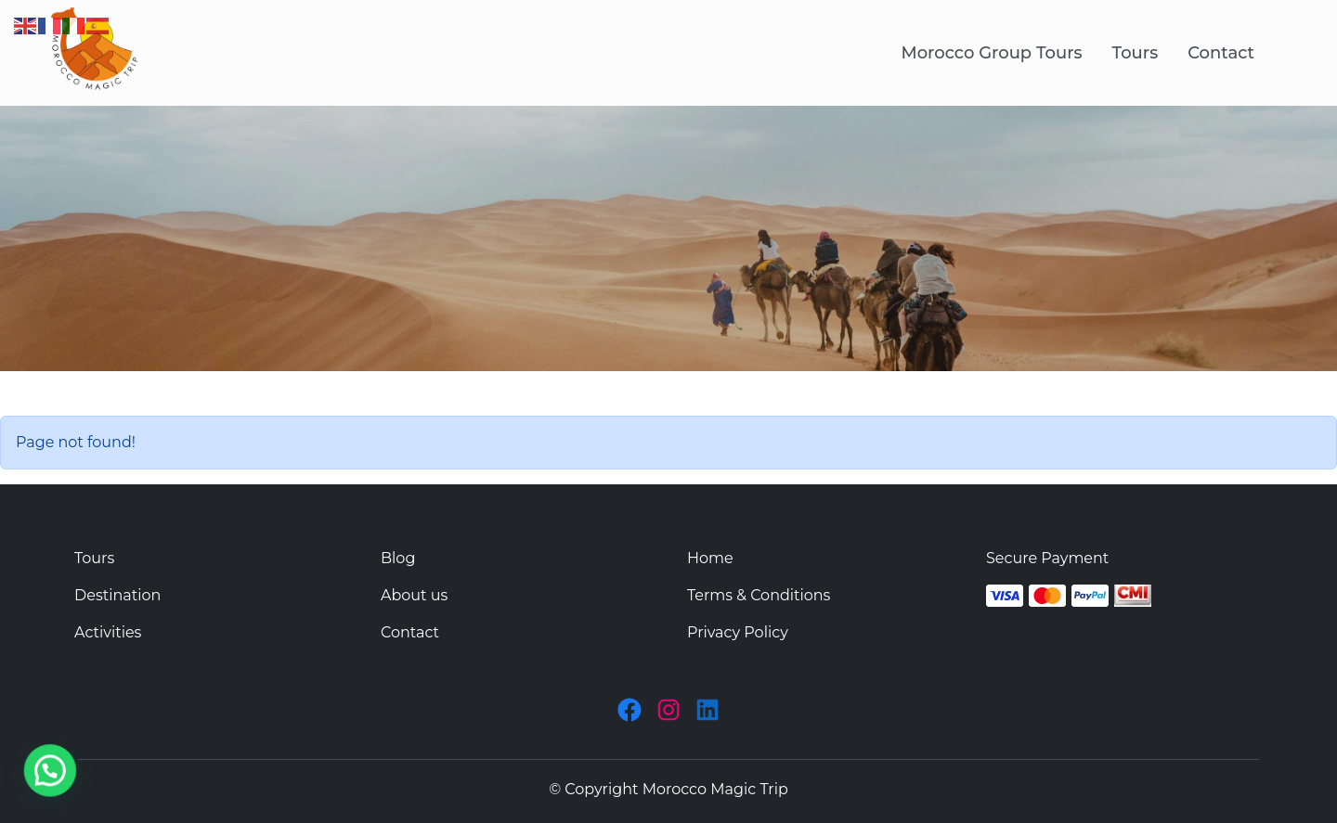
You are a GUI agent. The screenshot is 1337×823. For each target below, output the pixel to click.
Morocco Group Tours (991, 53)
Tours (1135, 53)
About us (414, 595)
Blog (398, 558)
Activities (107, 632)
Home (710, 558)
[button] (14, 783)
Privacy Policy (737, 632)
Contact (1221, 53)
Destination (117, 595)
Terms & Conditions (758, 595)
